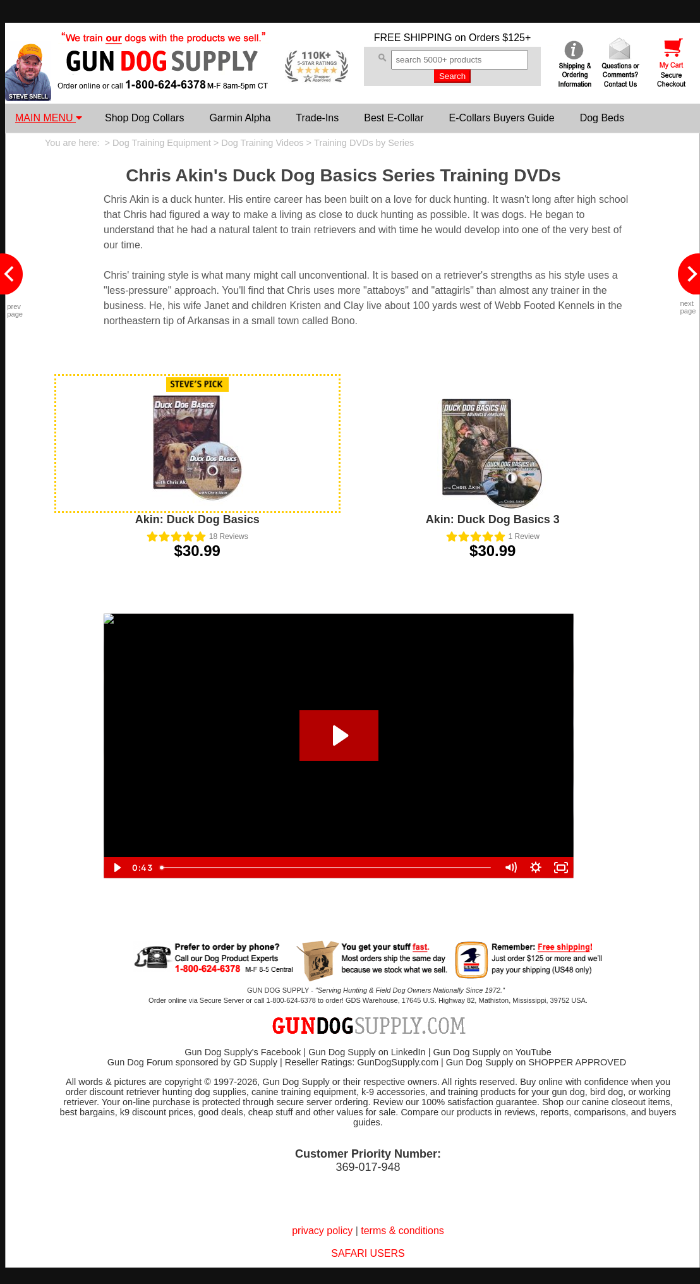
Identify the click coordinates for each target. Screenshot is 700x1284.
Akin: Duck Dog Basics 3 (493, 519)
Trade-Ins (317, 117)
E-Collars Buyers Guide (501, 117)
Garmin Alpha (239, 117)
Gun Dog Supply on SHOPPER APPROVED (536, 1062)
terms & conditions (402, 1230)
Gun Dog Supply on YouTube (492, 1052)
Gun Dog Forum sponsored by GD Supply (192, 1062)
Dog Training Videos (262, 143)
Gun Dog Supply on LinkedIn (366, 1052)
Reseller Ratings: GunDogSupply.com (361, 1062)
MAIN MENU (48, 117)
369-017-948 (367, 1167)
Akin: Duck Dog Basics (197, 519)
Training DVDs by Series (364, 143)
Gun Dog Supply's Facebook (242, 1052)
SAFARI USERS (367, 1253)
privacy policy (322, 1230)
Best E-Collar (393, 117)
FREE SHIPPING (413, 37)
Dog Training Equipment (161, 143)
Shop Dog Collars (144, 117)
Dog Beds (602, 117)
